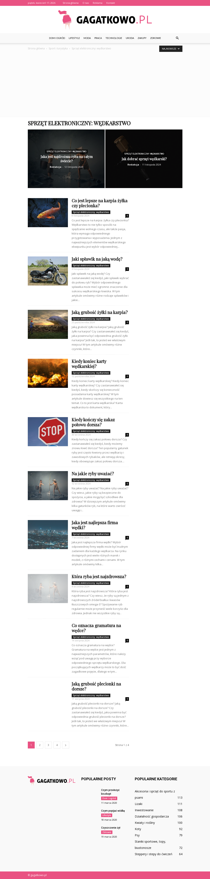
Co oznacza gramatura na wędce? (96, 628)
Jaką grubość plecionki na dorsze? (96, 686)
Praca (98, 38)
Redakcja (55, 166)
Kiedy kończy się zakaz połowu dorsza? (93, 422)
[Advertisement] (105, 85)
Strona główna (71, 2)
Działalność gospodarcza (152, 816)
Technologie (114, 38)
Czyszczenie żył (110, 827)
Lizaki (138, 804)
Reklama (97, 2)
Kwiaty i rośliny (145, 823)
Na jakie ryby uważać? (93, 473)
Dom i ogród (57, 38)
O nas (86, 2)
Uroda (130, 38)
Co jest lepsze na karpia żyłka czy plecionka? (99, 203)
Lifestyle (74, 38)
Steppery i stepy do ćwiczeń (153, 854)
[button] (177, 38)
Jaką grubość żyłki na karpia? (100, 312)
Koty (138, 829)
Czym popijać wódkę (113, 810)
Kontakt (110, 2)
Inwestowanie (144, 810)
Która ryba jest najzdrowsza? (99, 576)
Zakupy (142, 38)
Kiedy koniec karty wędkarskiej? (89, 363)
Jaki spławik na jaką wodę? (97, 259)
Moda (87, 38)
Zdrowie (155, 38)
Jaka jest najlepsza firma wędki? (95, 525)
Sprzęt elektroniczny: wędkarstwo (66, 151)
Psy (137, 835)
